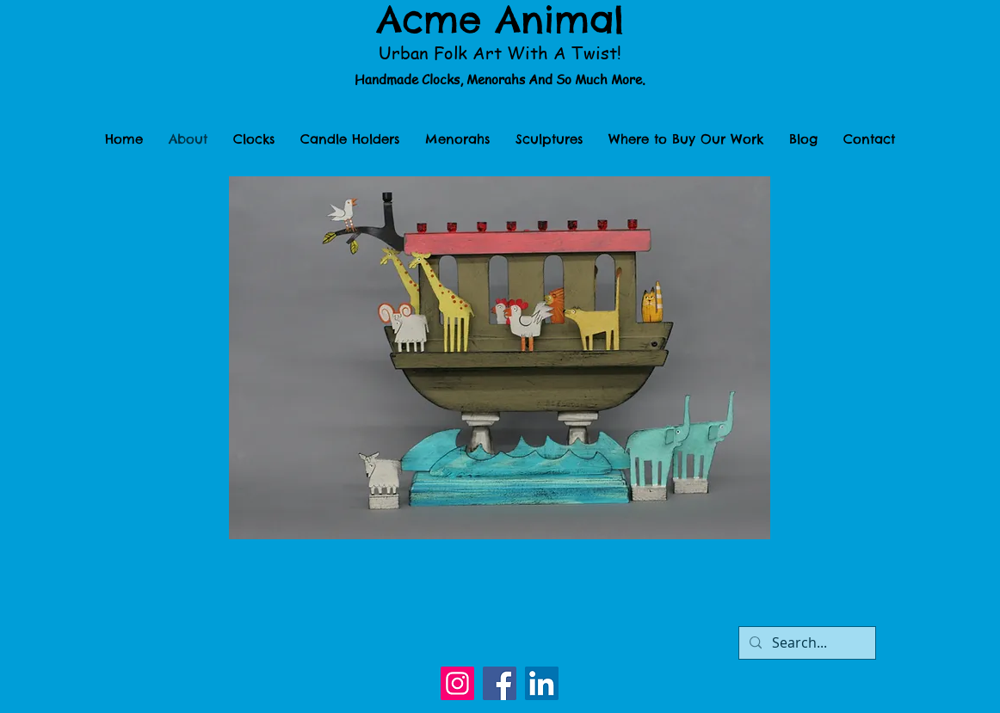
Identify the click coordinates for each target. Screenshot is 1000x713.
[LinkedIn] (542, 683)
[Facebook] (499, 683)
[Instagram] (457, 683)
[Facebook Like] (499, 627)
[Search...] (805, 643)
